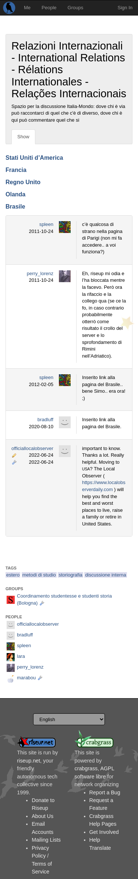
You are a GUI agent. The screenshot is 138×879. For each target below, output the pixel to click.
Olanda (15, 194)
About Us (42, 816)
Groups (76, 7)
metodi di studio (39, 575)
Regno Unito (23, 182)
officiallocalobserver (32, 448)
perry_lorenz (40, 273)
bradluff (45, 419)
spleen (46, 224)
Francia (16, 170)
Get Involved (104, 832)
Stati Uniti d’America (34, 158)
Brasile (15, 206)
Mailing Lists (46, 840)
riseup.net (28, 761)
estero (13, 575)
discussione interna (105, 575)
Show (23, 136)
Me (27, 7)
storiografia (70, 575)
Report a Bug (104, 792)
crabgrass (86, 768)
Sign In (125, 7)
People (49, 7)
